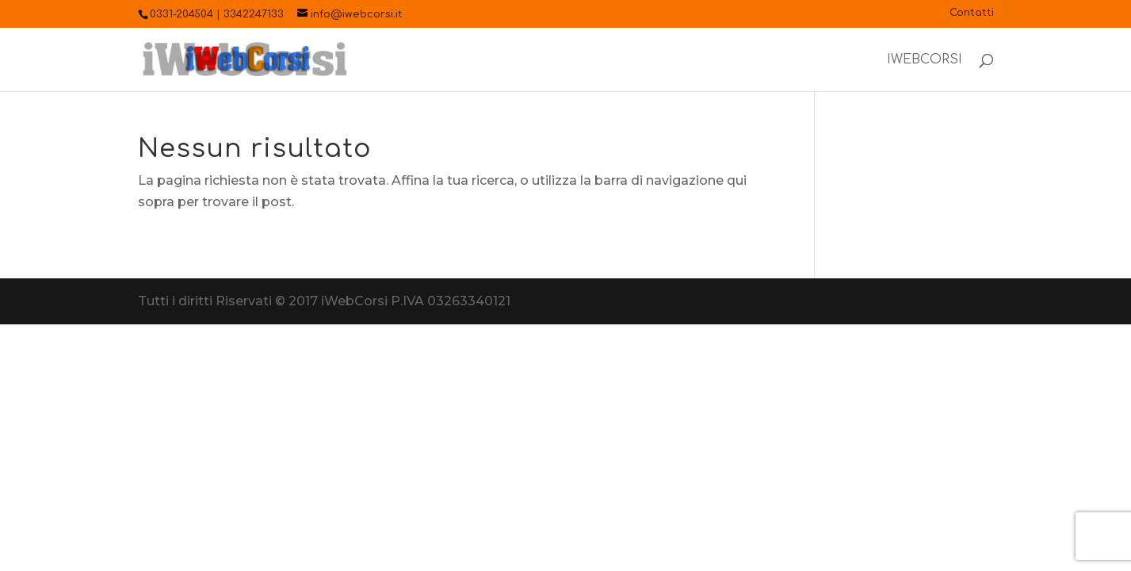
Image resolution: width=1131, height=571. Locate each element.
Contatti (972, 13)
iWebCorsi (924, 60)
